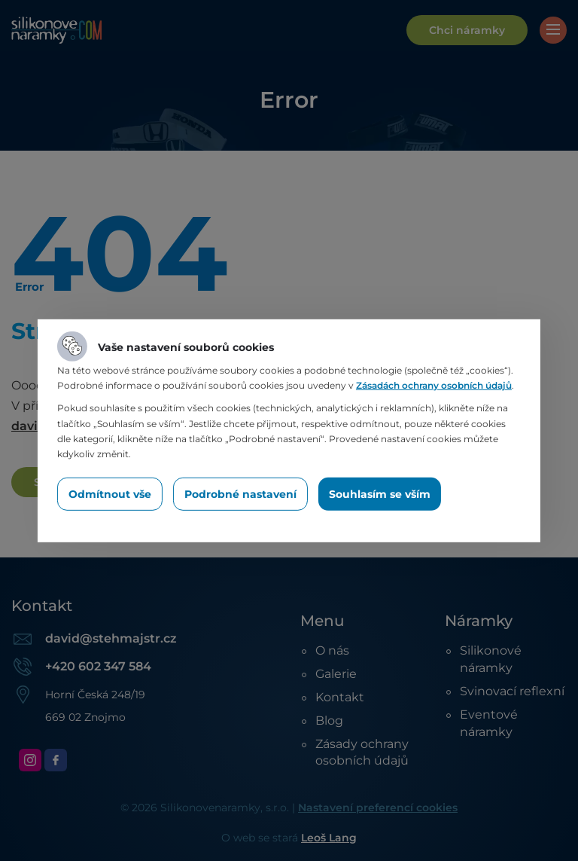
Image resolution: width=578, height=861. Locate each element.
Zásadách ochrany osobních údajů (434, 385)
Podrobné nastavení (240, 494)
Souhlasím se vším (379, 494)
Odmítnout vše (109, 494)
